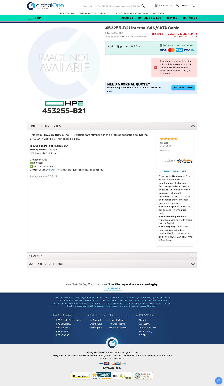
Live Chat (50, 170)
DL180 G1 (38, 163)
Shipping (171, 18)
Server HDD (63, 324)
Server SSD (63, 328)
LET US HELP (113, 288)
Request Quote (183, 87)
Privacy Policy (145, 331)
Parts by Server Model (68, 320)
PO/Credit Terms (117, 324)
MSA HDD (62, 331)
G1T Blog (143, 335)
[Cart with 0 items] (193, 5)
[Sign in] (177, 5)
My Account (95, 320)
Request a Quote (117, 320)
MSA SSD (62, 335)
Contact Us (189, 18)
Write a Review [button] (140, 37)
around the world (149, 306)
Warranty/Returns (117, 328)
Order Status (96, 324)
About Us (127, 18)
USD (185, 5)
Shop (34, 18)
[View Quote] (163, 6)
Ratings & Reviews (149, 18)
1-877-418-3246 (112, 368)
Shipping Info (96, 328)
